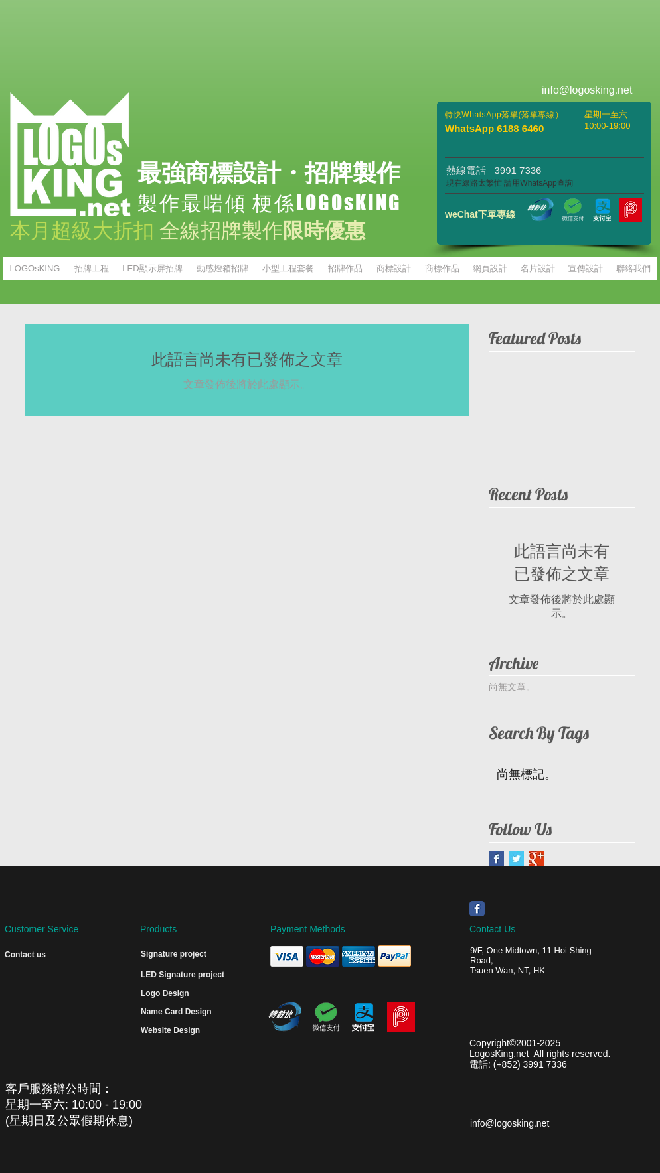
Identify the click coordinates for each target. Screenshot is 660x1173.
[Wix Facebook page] (477, 908)
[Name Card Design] (182, 1012)
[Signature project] (185, 954)
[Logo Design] (168, 994)
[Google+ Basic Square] (536, 858)
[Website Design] (182, 1031)
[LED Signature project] (192, 975)
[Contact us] (34, 955)
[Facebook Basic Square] (496, 858)
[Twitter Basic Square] (516, 858)
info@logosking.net (509, 1123)
